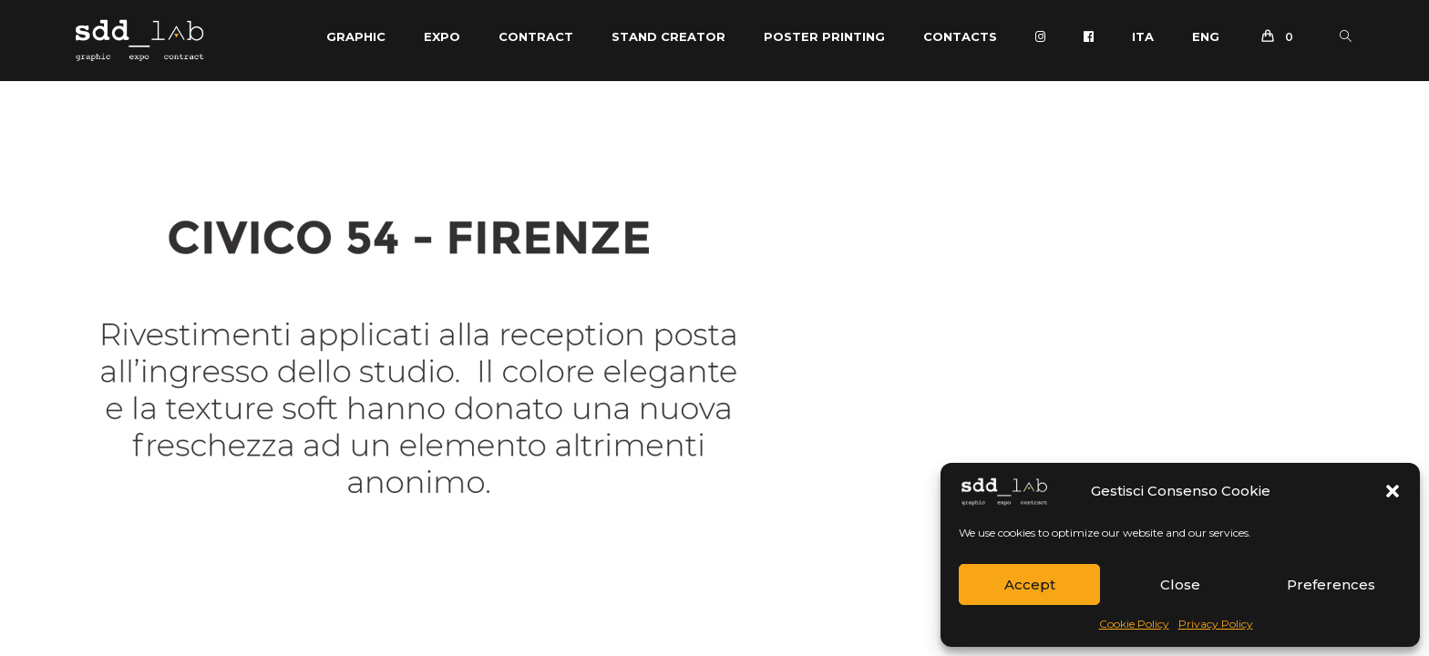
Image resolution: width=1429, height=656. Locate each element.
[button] (1392, 491)
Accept (1029, 584)
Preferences (1331, 584)
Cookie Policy (1134, 623)
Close (1180, 584)
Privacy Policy (1215, 623)
